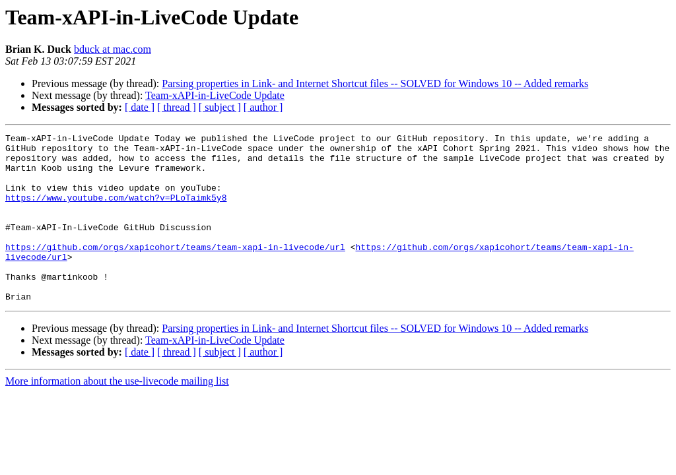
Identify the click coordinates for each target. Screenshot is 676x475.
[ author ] (263, 107)
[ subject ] (220, 107)
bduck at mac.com (112, 49)
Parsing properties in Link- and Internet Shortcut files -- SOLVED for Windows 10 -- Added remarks (375, 83)
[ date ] (139, 107)
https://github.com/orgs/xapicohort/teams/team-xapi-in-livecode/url (175, 270)
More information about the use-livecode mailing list (117, 414)
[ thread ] (176, 107)
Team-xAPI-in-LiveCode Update (215, 95)
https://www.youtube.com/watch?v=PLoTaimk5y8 (115, 211)
